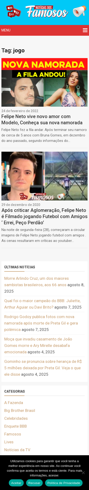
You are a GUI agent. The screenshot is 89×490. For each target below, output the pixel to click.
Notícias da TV (17, 449)
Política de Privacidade (63, 483)
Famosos (12, 434)
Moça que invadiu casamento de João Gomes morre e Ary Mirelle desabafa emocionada (38, 345)
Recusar (34, 483)
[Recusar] (83, 472)
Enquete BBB (15, 426)
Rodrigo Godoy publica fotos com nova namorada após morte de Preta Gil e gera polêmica (41, 323)
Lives (9, 442)
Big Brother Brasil (19, 410)
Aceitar (16, 483)
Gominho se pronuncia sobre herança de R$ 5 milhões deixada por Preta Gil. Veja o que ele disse (43, 368)
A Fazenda (13, 402)
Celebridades (16, 418)
